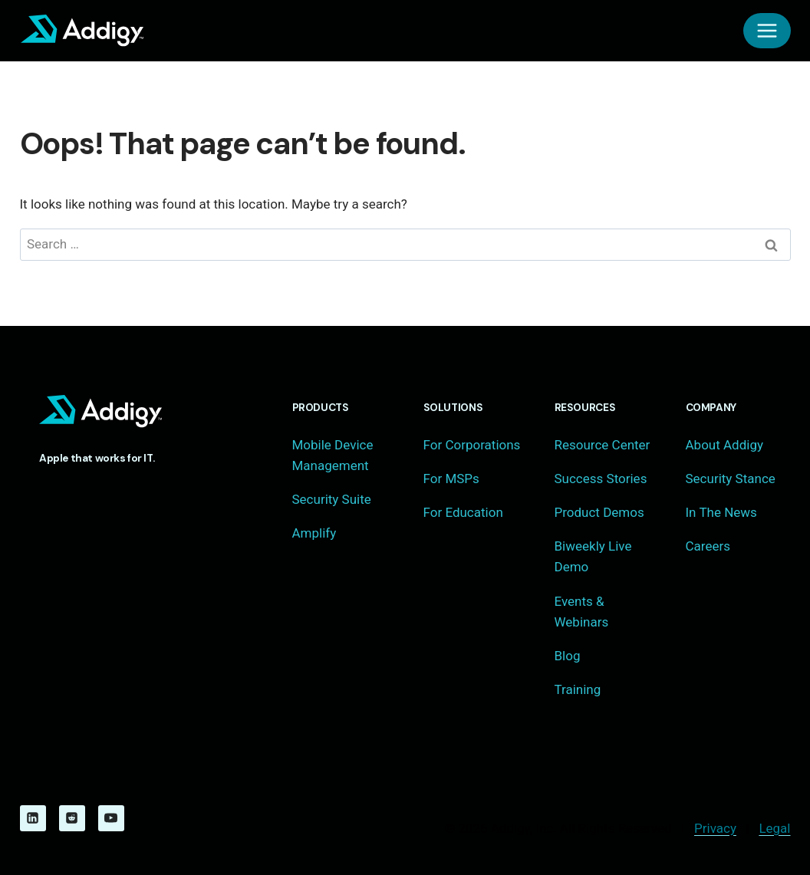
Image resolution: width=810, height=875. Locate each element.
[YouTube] (111, 818)
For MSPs (451, 478)
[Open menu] (767, 30)
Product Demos (599, 512)
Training (578, 689)
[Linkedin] (33, 818)
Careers (708, 546)
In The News (721, 512)
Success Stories (601, 478)
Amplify (314, 533)
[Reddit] (72, 818)
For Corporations (472, 444)
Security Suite (331, 499)
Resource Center (602, 444)
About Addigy (724, 444)
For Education (463, 512)
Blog (568, 655)
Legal (774, 828)
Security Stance (730, 478)
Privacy (715, 828)
